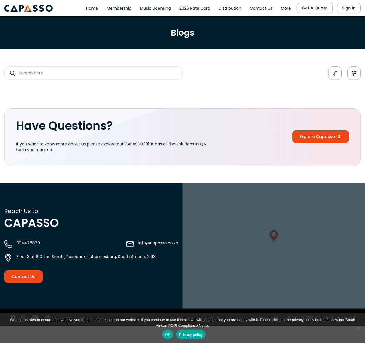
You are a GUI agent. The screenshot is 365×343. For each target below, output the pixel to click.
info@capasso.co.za (158, 250)
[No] (358, 328)
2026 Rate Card (194, 7)
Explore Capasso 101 (330, 136)
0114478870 (28, 250)
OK (168, 334)
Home (92, 7)
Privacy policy (191, 334)
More (286, 7)
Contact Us (261, 7)
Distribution (230, 7)
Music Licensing (155, 7)
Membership (119, 7)
